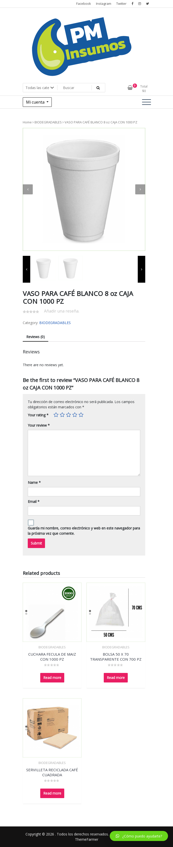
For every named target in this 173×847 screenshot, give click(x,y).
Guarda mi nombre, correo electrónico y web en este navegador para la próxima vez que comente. (84, 531)
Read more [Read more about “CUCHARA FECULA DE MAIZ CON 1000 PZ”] (52, 677)
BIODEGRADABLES (48, 122)
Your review (39, 425)
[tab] (35, 337)
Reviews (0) (35, 336)
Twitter (121, 3)
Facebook (83, 3)
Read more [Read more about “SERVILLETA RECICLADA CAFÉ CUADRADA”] (52, 793)
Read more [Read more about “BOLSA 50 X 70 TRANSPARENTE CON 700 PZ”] (116, 677)
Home (27, 122)
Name (34, 482)
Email (34, 501)
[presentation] (28, 189)
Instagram (103, 3)
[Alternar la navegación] (146, 102)
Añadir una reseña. (61, 311)
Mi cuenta (36, 102)
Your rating (38, 415)
